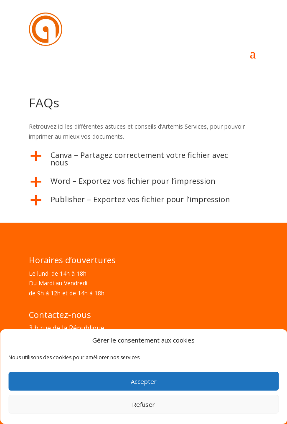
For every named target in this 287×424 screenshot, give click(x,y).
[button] (144, 161)
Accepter (144, 381)
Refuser (143, 404)
